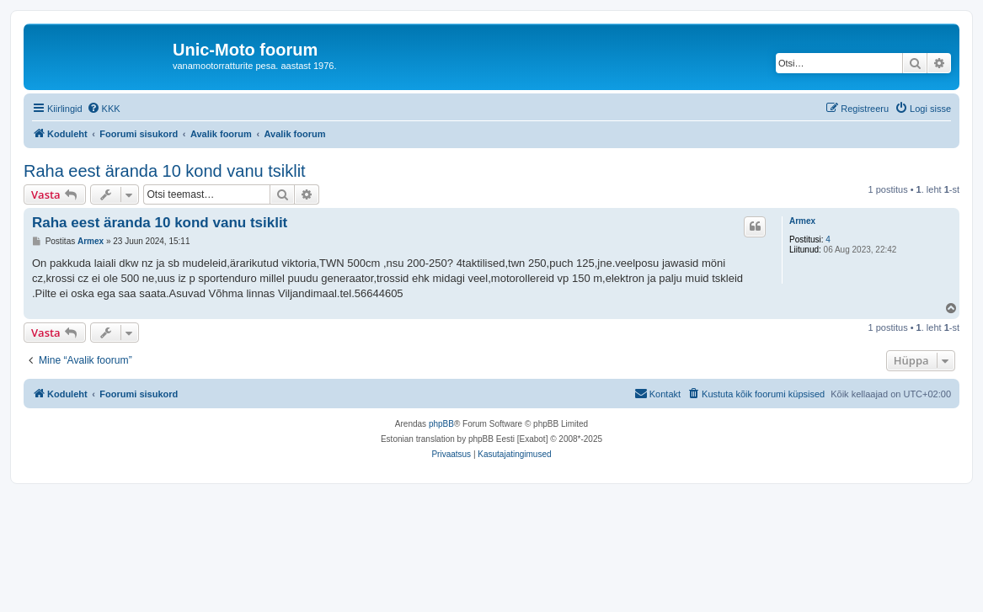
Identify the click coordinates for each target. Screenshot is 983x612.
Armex (802, 221)
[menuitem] (103, 108)
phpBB (441, 423)
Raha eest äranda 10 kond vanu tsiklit (165, 171)
